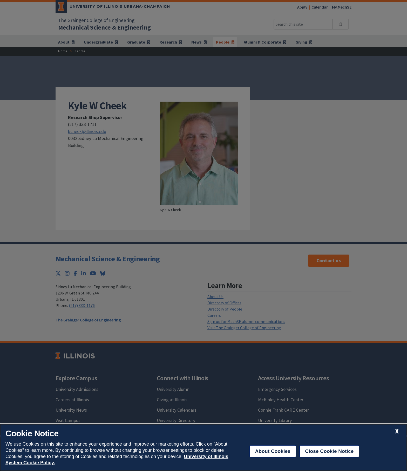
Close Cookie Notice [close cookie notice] (329, 451)
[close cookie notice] (397, 431)
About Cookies (273, 451)
